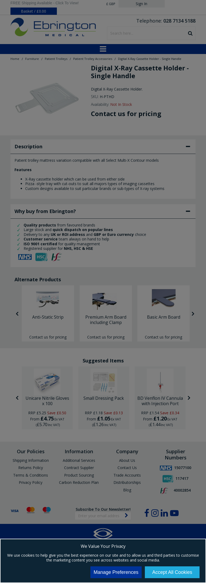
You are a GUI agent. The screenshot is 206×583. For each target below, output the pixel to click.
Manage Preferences (116, 572)
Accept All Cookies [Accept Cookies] (172, 572)
